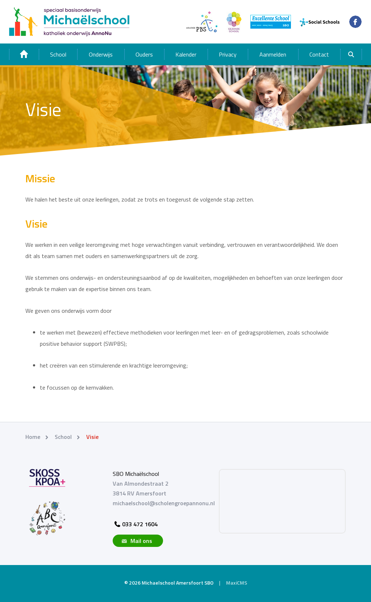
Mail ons (136, 540)
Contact (319, 54)
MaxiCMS (236, 582)
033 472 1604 (135, 524)
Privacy (228, 54)
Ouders (144, 54)
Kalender (185, 54)
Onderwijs (101, 54)
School (58, 54)
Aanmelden (272, 54)
